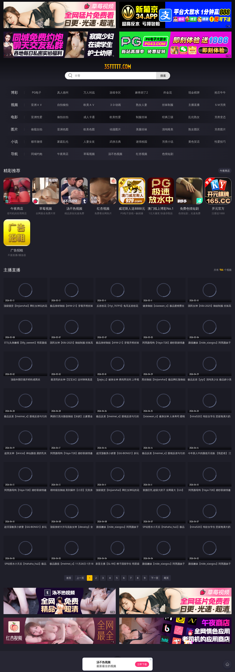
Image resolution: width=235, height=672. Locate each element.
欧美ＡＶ (89, 105)
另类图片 (220, 129)
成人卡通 (89, 117)
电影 (14, 117)
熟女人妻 (141, 105)
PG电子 (36, 92)
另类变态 (220, 117)
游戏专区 (115, 92)
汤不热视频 (115, 154)
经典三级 (167, 117)
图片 (14, 129)
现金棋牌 (194, 92)
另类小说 (167, 142)
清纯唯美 (167, 129)
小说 (14, 141)
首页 (68, 578)
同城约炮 (36, 154)
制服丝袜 (141, 117)
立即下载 (142, 664)
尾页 (166, 578)
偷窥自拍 (36, 129)
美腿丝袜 (141, 129)
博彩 (14, 92)
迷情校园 (141, 142)
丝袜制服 (167, 105)
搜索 (163, 76)
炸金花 (167, 92)
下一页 (154, 578)
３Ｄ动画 (115, 105)
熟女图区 (194, 129)
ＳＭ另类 (220, 105)
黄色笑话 (194, 142)
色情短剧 (167, 154)
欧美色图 (89, 129)
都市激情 (36, 142)
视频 (14, 104)
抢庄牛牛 (220, 92)
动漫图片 (115, 129)
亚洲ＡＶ (36, 105)
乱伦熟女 (194, 117)
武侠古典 (115, 142)
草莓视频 (89, 154)
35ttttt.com (117, 66)
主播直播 (194, 105)
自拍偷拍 (62, 105)
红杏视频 (141, 154)
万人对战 (89, 92)
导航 (14, 153)
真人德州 (62, 92)
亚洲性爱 (36, 117)
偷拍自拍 (62, 117)
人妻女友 (89, 142)
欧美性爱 (115, 117)
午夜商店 (62, 154)
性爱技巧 (220, 142)
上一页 (80, 578)
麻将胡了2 (141, 92)
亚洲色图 (62, 129)
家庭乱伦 (62, 142)
